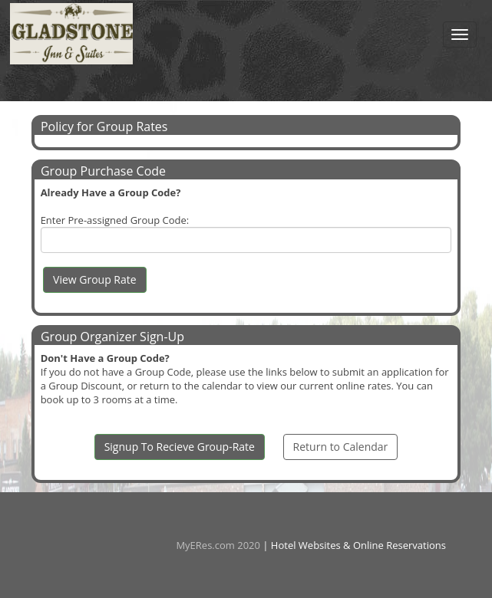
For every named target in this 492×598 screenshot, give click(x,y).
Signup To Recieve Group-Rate (179, 446)
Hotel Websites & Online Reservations (358, 545)
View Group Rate (95, 279)
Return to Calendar (340, 446)
